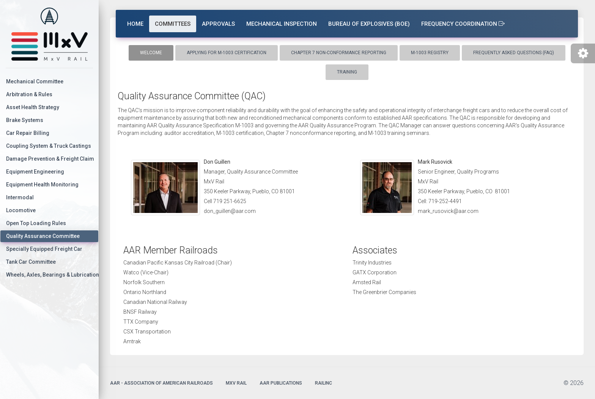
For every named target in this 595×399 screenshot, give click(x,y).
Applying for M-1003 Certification (226, 52)
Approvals (218, 24)
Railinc (323, 383)
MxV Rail (236, 383)
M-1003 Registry (430, 52)
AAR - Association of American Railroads (161, 383)
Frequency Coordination (463, 24)
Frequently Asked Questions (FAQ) (513, 52)
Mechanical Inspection (282, 24)
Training (347, 72)
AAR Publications (281, 383)
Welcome (151, 52)
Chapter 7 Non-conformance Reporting (338, 52)
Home (135, 24)
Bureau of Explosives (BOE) (369, 24)
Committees (172, 24)
